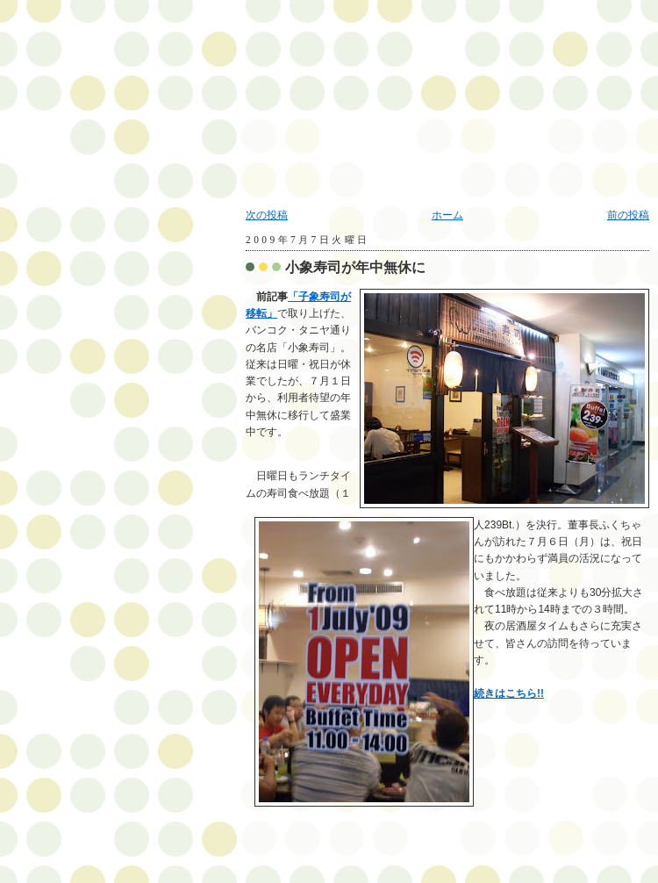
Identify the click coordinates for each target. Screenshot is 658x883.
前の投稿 (628, 215)
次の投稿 (267, 215)
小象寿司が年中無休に (355, 267)
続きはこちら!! (509, 693)
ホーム (447, 215)
